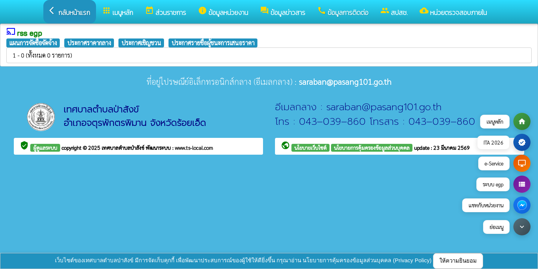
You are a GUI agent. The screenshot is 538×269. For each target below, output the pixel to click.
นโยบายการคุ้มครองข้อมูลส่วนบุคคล (371, 147)
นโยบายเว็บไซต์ (310, 147)
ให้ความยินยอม (458, 260)
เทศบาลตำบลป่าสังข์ (124, 147)
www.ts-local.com (194, 147)
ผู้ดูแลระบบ (45, 147)
